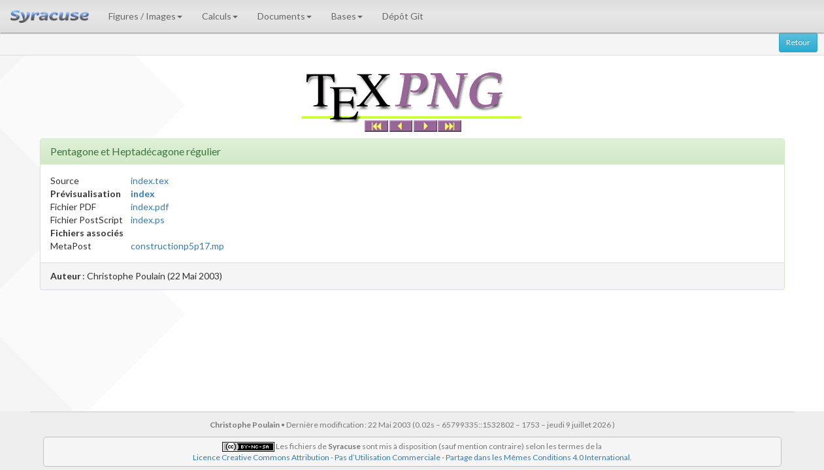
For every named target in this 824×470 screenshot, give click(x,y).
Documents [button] (284, 16)
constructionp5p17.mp (177, 245)
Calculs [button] (220, 16)
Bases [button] (347, 16)
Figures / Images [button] (145, 16)
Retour (798, 42)
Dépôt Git (402, 16)
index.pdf (150, 206)
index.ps (148, 219)
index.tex (150, 180)
